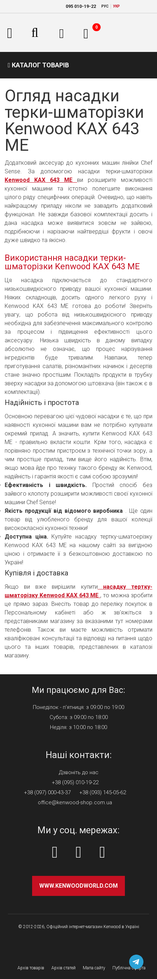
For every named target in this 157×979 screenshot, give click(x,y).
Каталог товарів (38, 65)
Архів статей (63, 967)
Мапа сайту (94, 967)
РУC (104, 6)
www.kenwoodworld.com (78, 885)
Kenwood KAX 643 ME (41, 180)
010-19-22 (81, 6)
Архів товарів (30, 967)
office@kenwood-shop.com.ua (75, 802)
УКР (116, 6)
